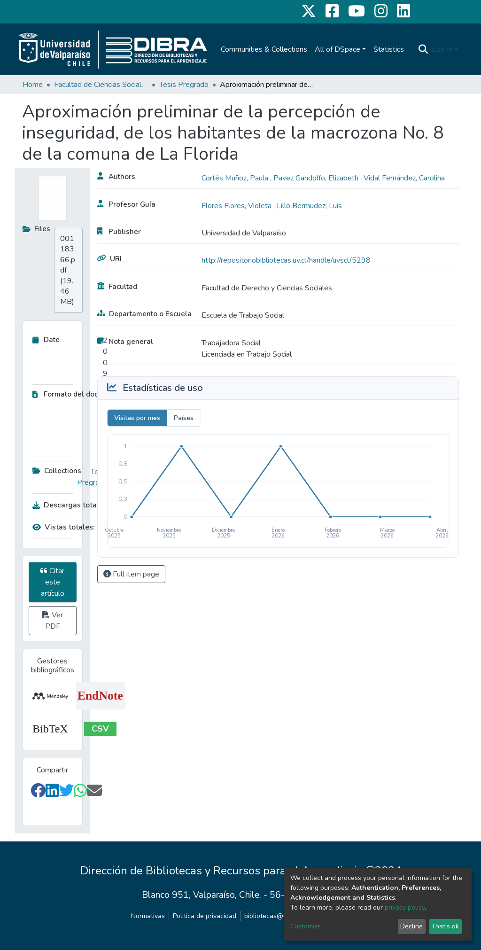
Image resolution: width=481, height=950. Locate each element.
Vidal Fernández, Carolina (404, 178)
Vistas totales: (63, 527)
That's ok (445, 926)
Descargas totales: (67, 505)
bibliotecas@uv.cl (270, 915)
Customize (305, 926)
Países (184, 417)
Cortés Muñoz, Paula (236, 178)
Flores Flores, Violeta (237, 206)
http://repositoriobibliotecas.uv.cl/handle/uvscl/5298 (286, 260)
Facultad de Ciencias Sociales (101, 84)
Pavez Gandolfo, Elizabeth (316, 178)
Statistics (388, 49)
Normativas (148, 915)
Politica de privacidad (204, 915)
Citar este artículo (52, 582)
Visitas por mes (137, 417)
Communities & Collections (264, 49)
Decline (411, 926)
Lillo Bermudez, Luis (309, 206)
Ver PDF (52, 620)
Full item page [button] (131, 574)
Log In (442, 49)
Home (33, 84)
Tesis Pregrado (184, 84)
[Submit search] (423, 49)
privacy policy (405, 907)
